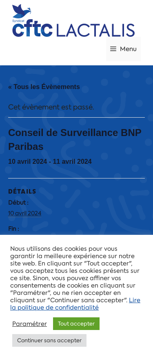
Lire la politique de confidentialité (75, 304)
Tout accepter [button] (76, 323)
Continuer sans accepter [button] (49, 340)
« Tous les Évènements (44, 86)
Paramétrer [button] (29, 324)
